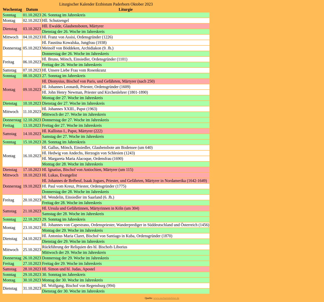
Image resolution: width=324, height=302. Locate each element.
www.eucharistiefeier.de (166, 298)
